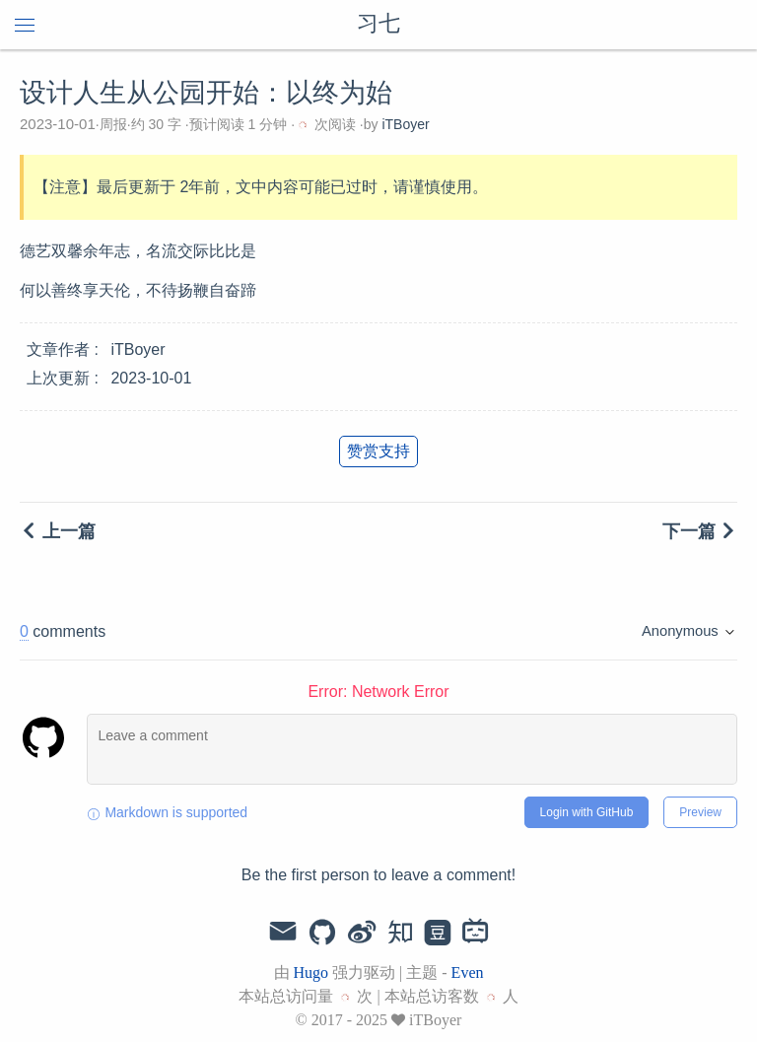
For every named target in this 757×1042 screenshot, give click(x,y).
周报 (113, 124)
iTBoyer (405, 124)
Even (467, 972)
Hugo (311, 972)
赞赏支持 (378, 451)
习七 (378, 24)
